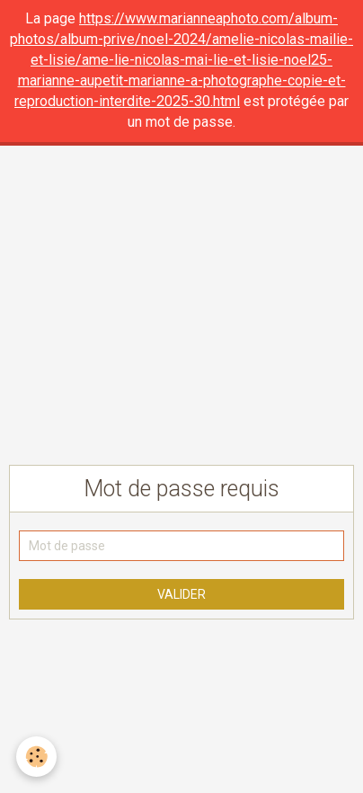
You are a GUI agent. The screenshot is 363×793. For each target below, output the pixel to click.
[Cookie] (36, 756)
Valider (181, 594)
